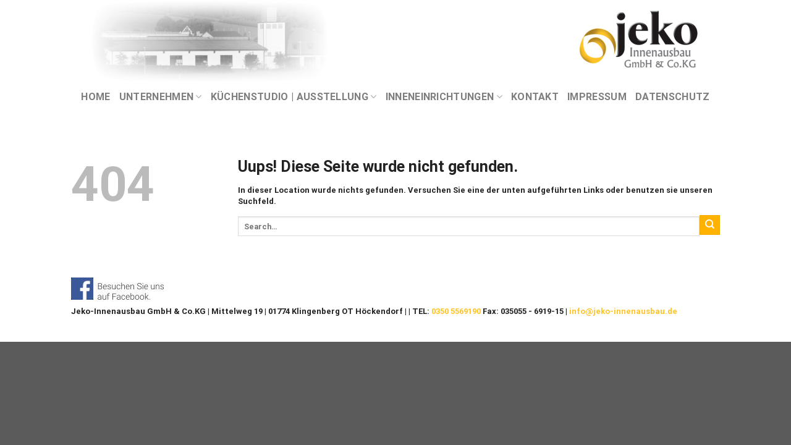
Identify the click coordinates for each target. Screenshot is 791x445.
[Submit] (710, 225)
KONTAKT (535, 97)
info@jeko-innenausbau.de (623, 311)
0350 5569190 (456, 311)
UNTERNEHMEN (160, 97)
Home (95, 97)
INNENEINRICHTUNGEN (444, 97)
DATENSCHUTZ (672, 97)
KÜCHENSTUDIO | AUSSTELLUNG (294, 97)
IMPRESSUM (597, 97)
